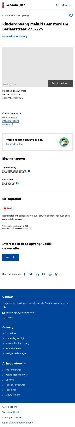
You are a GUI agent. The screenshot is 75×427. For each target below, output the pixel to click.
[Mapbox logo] (9, 84)
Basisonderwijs (11, 370)
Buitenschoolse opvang (15, 15)
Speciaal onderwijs (13, 385)
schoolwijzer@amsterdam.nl (18, 313)
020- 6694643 (9, 117)
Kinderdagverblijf (13, 338)
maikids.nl (7, 124)
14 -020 (8, 317)
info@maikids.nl (10, 121)
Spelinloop (9, 390)
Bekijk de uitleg (14, 144)
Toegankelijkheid (11, 412)
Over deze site (9, 407)
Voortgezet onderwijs (15, 375)
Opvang (8, 380)
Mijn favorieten (11, 348)
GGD (26, 226)
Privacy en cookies (12, 417)
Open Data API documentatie (17, 423)
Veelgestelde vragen (14, 353)
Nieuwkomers (11, 395)
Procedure (9, 333)
